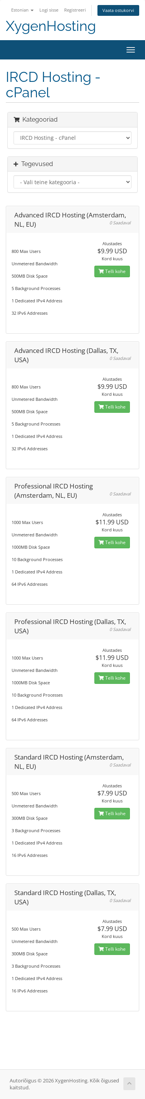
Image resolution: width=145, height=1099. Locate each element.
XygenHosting (51, 26)
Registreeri (75, 10)
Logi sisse (48, 10)
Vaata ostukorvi (118, 10)
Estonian (22, 10)
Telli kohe (112, 271)
